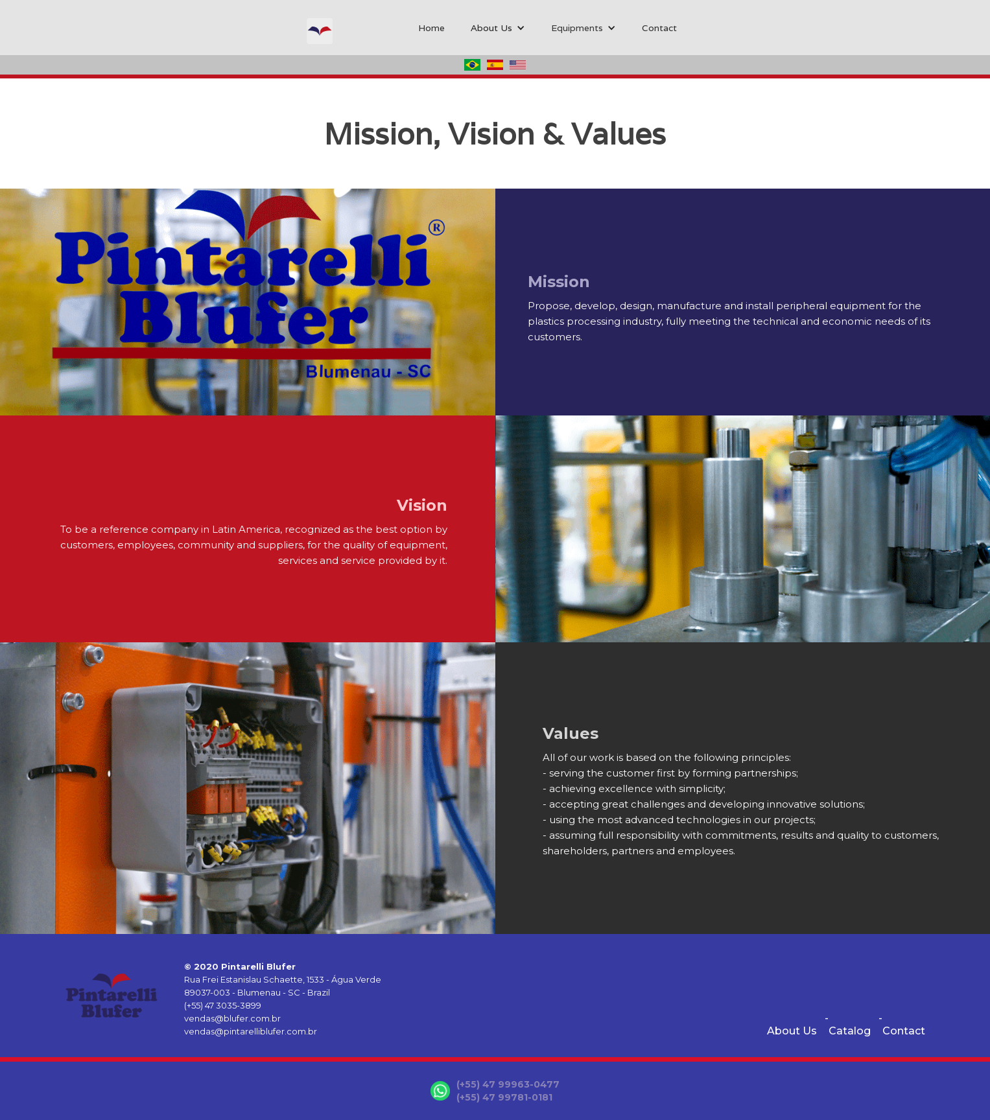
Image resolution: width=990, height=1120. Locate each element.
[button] (498, 27)
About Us (792, 1031)
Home (431, 28)
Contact (659, 28)
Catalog (850, 1031)
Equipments (577, 28)
